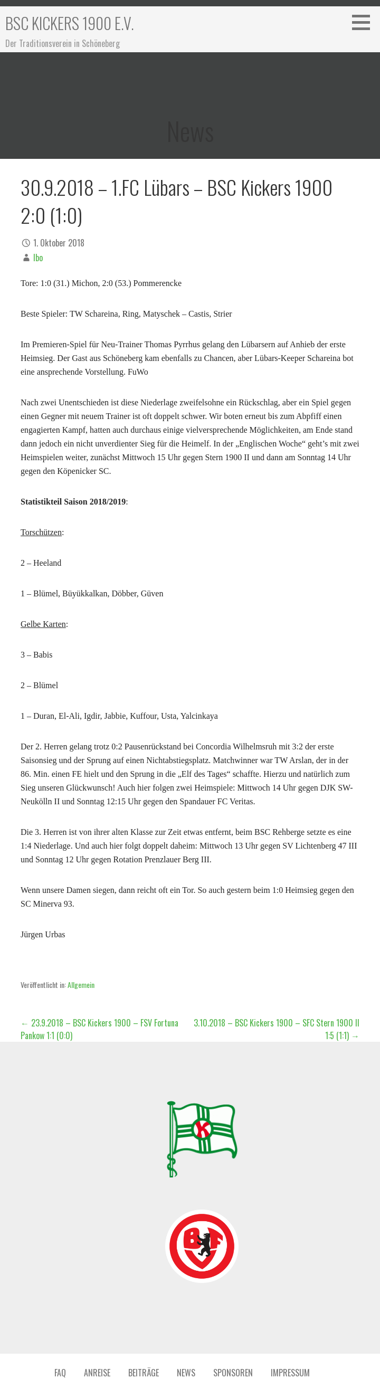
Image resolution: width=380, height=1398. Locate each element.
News (186, 1372)
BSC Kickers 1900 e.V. (69, 23)
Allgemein (81, 984)
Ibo (38, 257)
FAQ (60, 1372)
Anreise (97, 1372)
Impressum (290, 1372)
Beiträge (143, 1372)
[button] (364, 22)
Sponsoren (233, 1372)
